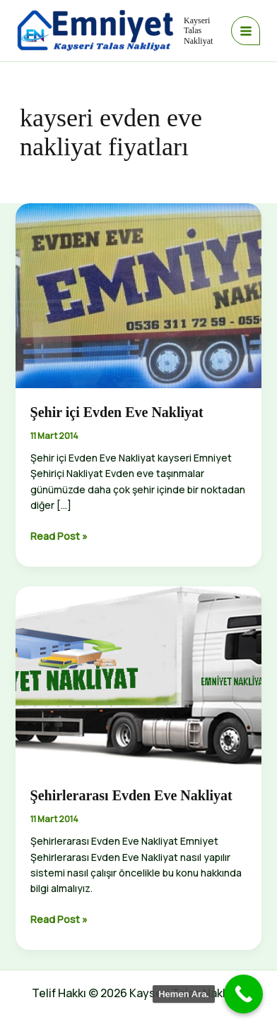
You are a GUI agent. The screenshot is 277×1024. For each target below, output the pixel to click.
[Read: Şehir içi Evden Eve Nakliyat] (139, 294)
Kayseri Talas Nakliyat (198, 31)
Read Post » (59, 536)
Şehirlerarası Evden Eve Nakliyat (131, 795)
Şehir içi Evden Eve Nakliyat (117, 412)
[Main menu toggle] (245, 30)
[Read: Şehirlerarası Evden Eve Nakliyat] (139, 678)
